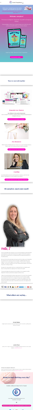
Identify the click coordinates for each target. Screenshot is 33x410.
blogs (21, 144)
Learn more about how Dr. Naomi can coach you (16, 179)
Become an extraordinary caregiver (16, 119)
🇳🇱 (16, 402)
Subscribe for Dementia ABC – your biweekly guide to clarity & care (16, 405)
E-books (5, 144)
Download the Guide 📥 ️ (16, 57)
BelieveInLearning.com (19, 370)
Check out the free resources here (16, 149)
